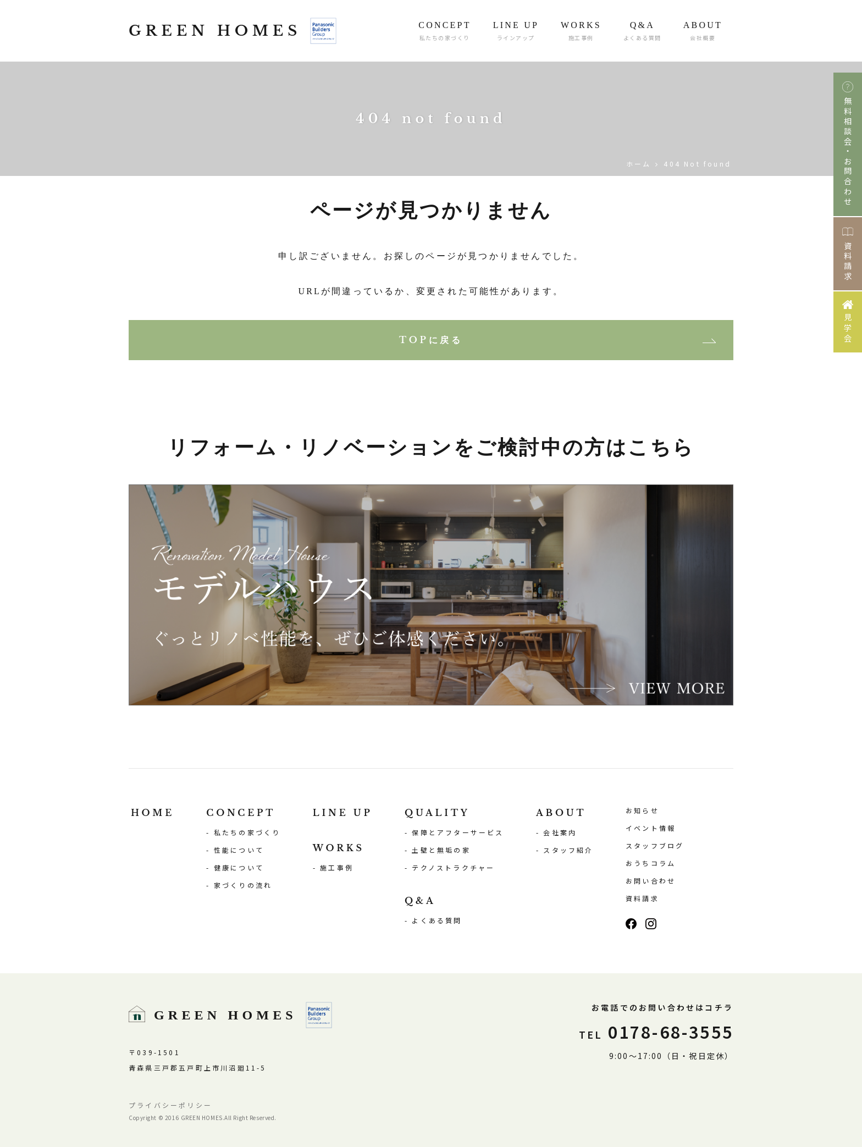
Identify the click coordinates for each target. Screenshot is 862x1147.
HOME (152, 812)
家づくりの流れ (243, 885)
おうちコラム (651, 863)
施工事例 (336, 867)
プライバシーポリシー (170, 1105)
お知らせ (642, 810)
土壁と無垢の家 (441, 849)
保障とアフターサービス (458, 832)
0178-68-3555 (656, 1031)
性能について (239, 849)
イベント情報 (651, 827)
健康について (239, 867)
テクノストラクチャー (453, 867)
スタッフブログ (655, 845)
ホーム (638, 163)
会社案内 (560, 832)
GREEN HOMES (232, 31)
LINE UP (343, 812)
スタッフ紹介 (568, 849)
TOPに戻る (431, 339)
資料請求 (642, 898)
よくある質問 (437, 920)
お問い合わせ (651, 880)
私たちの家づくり (247, 832)
